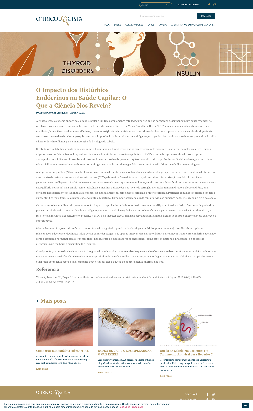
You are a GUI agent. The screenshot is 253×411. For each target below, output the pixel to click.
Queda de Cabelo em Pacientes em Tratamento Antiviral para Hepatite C (186, 352)
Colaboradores (134, 24)
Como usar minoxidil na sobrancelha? (63, 351)
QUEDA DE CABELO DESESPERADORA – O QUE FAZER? (126, 352)
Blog (107, 24)
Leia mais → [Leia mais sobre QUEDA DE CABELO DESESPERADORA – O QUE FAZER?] (105, 372)
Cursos (163, 24)
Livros (150, 24)
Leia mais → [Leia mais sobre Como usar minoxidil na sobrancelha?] (43, 368)
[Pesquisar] (167, 5)
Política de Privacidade (130, 407)
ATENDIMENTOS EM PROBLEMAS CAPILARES (193, 24)
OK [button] (245, 405)
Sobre (117, 24)
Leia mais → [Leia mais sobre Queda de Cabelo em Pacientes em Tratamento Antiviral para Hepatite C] (167, 376)
